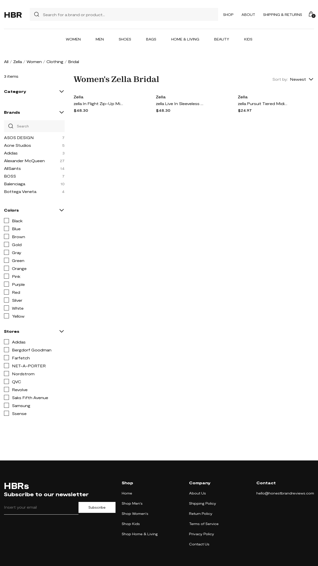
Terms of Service (204, 524)
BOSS (10, 176)
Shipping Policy (202, 503)
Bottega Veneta (20, 191)
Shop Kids (131, 524)
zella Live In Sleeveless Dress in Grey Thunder (180, 103)
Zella (17, 61)
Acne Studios (17, 145)
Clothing (54, 61)
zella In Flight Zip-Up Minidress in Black (98, 103)
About (248, 14)
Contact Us (199, 544)
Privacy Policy (201, 534)
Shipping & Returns (282, 14)
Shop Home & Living (140, 534)
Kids (248, 39)
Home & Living (185, 39)
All (6, 61)
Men (100, 39)
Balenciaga (14, 183)
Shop (228, 14)
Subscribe (97, 507)
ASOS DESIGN (19, 137)
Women (73, 39)
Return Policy (200, 513)
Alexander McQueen (24, 160)
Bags (151, 39)
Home (127, 493)
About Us (197, 493)
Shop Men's (132, 503)
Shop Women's (135, 513)
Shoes (125, 39)
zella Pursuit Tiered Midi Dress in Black (262, 103)
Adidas (11, 153)
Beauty (221, 39)
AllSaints (12, 168)
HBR (13, 14)
